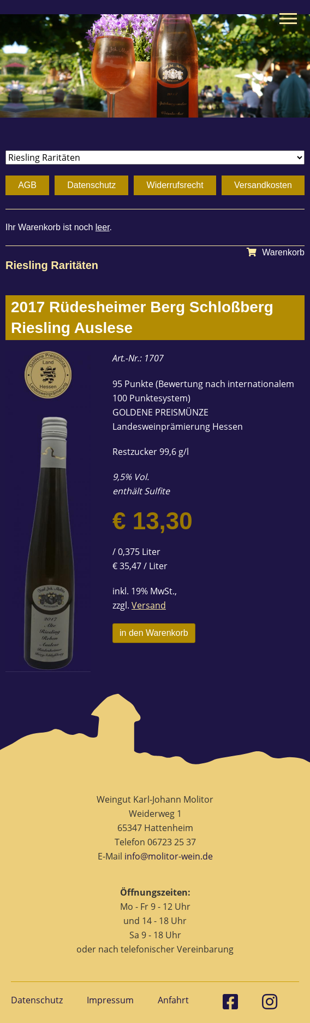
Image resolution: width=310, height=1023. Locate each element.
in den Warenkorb (154, 633)
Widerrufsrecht (175, 185)
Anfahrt (173, 1000)
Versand (149, 605)
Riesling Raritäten (51, 265)
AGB (27, 185)
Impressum (110, 1000)
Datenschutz (91, 185)
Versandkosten (263, 185)
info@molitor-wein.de (168, 856)
